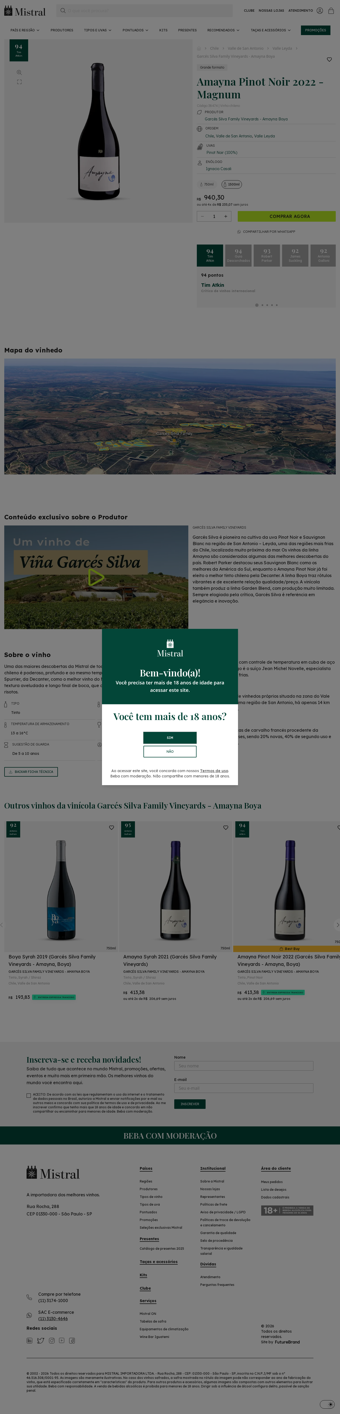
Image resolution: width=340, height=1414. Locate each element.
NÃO (170, 752)
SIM (170, 738)
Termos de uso (214, 770)
